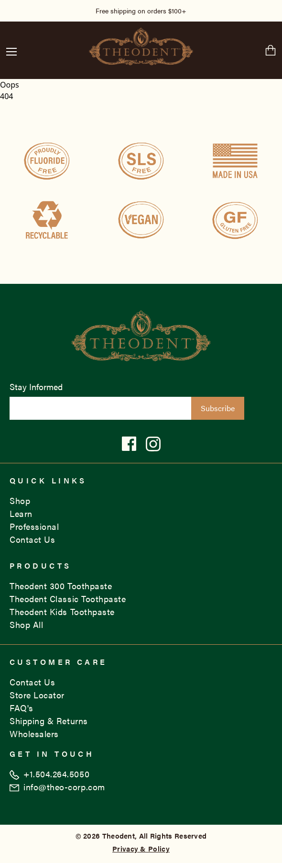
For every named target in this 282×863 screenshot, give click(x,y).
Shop (20, 500)
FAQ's (21, 708)
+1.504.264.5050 (49, 774)
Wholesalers (34, 734)
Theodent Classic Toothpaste (68, 599)
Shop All (26, 624)
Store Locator (37, 695)
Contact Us (32, 539)
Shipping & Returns (49, 721)
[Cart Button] (270, 50)
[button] (11, 51)
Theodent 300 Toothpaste (61, 586)
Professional (34, 526)
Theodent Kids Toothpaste (62, 611)
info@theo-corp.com (57, 787)
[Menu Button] (11, 50)
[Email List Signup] (100, 408)
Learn (21, 513)
